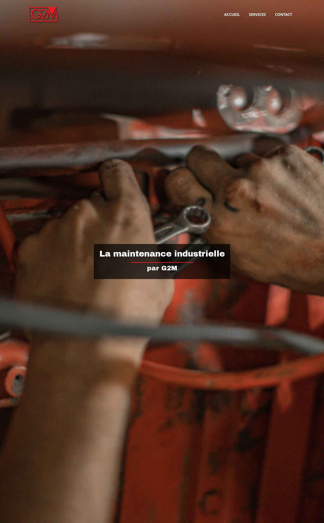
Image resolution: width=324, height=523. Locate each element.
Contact (283, 14)
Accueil (232, 14)
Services (257, 14)
